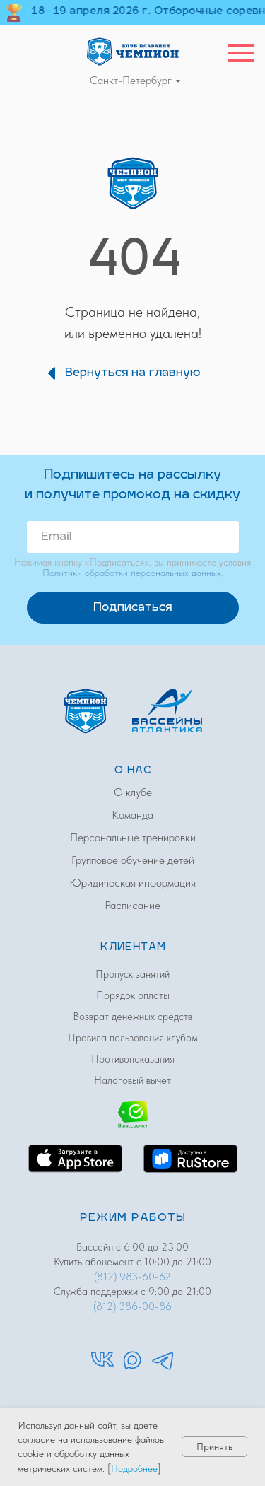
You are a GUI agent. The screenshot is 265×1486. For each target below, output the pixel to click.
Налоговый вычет (132, 1080)
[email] (133, 537)
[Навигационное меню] (241, 53)
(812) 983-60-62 (132, 1276)
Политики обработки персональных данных (131, 572)
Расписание (132, 905)
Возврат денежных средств (132, 1016)
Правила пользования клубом (133, 1037)
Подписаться (132, 608)
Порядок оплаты (133, 995)
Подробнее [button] (134, 1468)
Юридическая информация (132, 882)
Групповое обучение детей (132, 860)
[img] (133, 51)
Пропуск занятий (132, 974)
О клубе (133, 792)
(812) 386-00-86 (132, 1306)
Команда (132, 814)
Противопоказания (133, 1059)
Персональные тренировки (133, 837)
